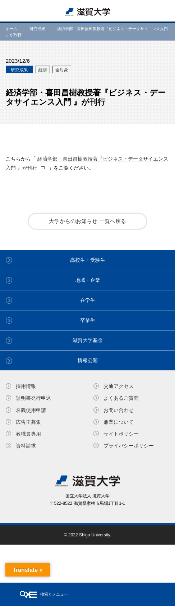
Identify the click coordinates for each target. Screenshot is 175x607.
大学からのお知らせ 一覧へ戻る (87, 221)
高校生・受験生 (87, 260)
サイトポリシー (121, 434)
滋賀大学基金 (88, 340)
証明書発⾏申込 (33, 398)
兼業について (118, 422)
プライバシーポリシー (128, 446)
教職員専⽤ (28, 434)
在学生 (87, 300)
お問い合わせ (118, 410)
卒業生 (87, 320)
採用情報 (26, 386)
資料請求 (26, 446)
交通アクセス (118, 386)
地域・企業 (87, 280)
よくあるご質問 (121, 398)
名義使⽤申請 (31, 410)
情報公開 (88, 360)
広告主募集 (28, 422)
